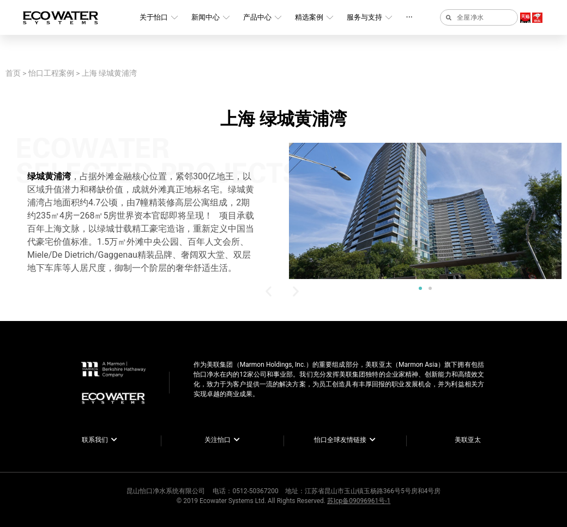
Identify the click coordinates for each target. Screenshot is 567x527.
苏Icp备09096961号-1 (358, 501)
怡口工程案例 (51, 73)
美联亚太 (468, 440)
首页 (13, 73)
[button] (420, 288)
